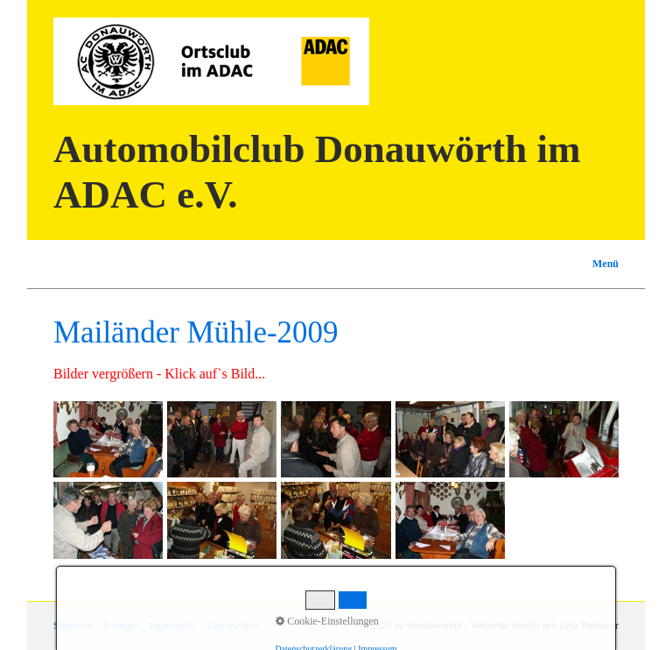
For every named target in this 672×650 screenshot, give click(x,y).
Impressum (172, 625)
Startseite (73, 625)
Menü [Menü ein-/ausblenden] (605, 264)
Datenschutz (233, 625)
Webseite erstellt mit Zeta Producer (545, 625)
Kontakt (121, 625)
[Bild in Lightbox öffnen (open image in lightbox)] (108, 439)
